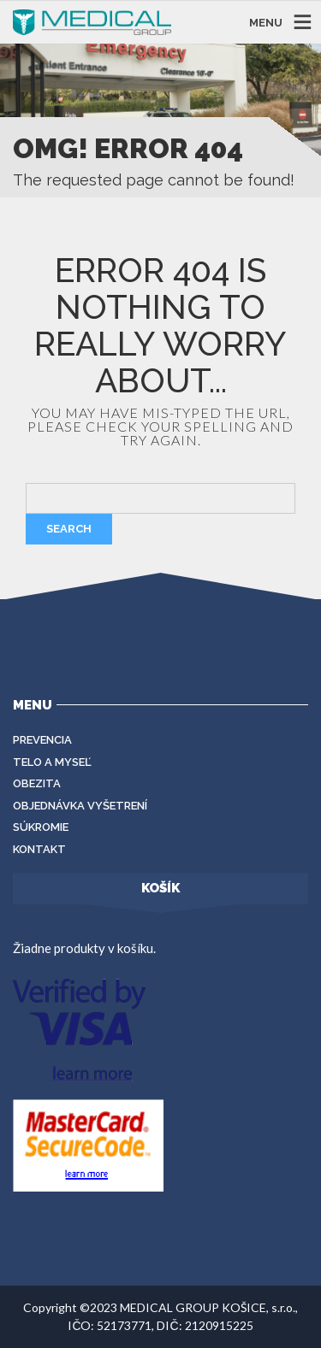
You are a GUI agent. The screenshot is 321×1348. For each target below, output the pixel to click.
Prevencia (42, 739)
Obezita (37, 783)
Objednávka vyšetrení (80, 805)
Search (69, 528)
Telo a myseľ (52, 762)
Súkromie (40, 827)
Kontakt (39, 849)
